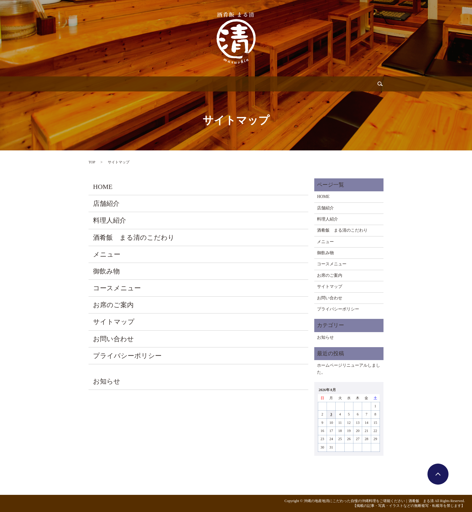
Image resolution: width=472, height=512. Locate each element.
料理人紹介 (152, 83)
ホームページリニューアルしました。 (348, 368)
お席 (299, 83)
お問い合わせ (327, 83)
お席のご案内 (113, 305)
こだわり (183, 83)
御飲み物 (241, 83)
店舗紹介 (120, 83)
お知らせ (106, 381)
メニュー (212, 83)
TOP (91, 162)
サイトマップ (114, 321)
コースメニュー (117, 288)
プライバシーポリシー (127, 355)
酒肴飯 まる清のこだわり (134, 237)
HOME (103, 186)
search (356, 83)
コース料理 (272, 83)
